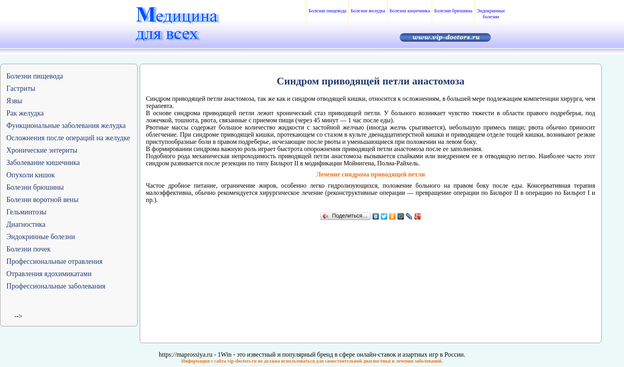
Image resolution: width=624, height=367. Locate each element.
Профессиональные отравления (54, 261)
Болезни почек (28, 249)
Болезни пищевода (327, 11)
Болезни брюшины (453, 11)
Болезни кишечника (410, 11)
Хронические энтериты (41, 150)
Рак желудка (25, 113)
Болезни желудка (368, 11)
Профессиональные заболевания (55, 286)
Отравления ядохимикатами (49, 274)
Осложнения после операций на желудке (68, 138)
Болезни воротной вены (42, 200)
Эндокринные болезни (491, 14)
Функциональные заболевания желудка (66, 126)
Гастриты (20, 88)
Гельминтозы (26, 212)
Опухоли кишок (30, 175)
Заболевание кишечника (43, 163)
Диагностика (25, 224)
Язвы (14, 101)
